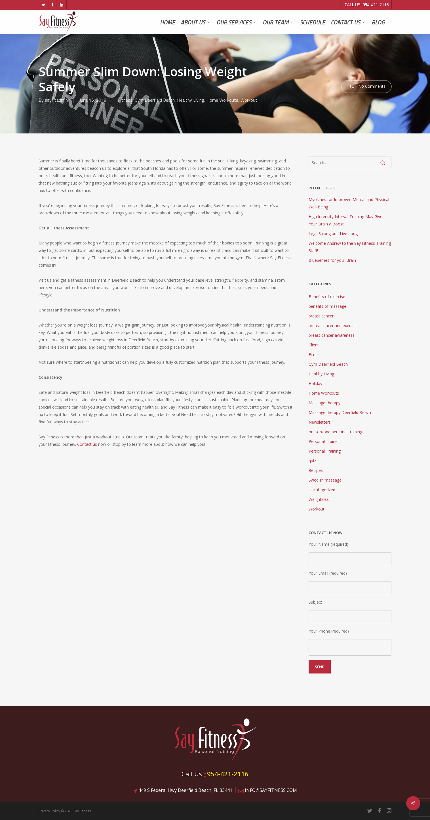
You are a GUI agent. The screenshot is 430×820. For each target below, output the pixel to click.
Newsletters (320, 422)
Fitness (125, 100)
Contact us (87, 444)
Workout (249, 100)
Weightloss (319, 499)
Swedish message (325, 480)
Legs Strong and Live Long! (334, 233)
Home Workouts (222, 100)
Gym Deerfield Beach (155, 100)
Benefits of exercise (327, 296)
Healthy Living (190, 100)
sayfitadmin (56, 100)
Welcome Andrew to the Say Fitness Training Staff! (350, 246)
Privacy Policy (49, 811)
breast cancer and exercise (333, 325)
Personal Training (325, 451)
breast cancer (321, 316)
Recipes (316, 470)
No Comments (366, 86)
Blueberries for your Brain (332, 260)
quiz (312, 460)
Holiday (315, 383)
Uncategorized (322, 489)
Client (314, 345)
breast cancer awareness (332, 335)
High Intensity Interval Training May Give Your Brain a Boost (345, 220)
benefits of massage (327, 306)
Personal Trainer (324, 441)
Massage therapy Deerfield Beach (340, 412)
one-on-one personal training (335, 431)
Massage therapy (324, 402)
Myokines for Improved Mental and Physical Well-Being (349, 203)
